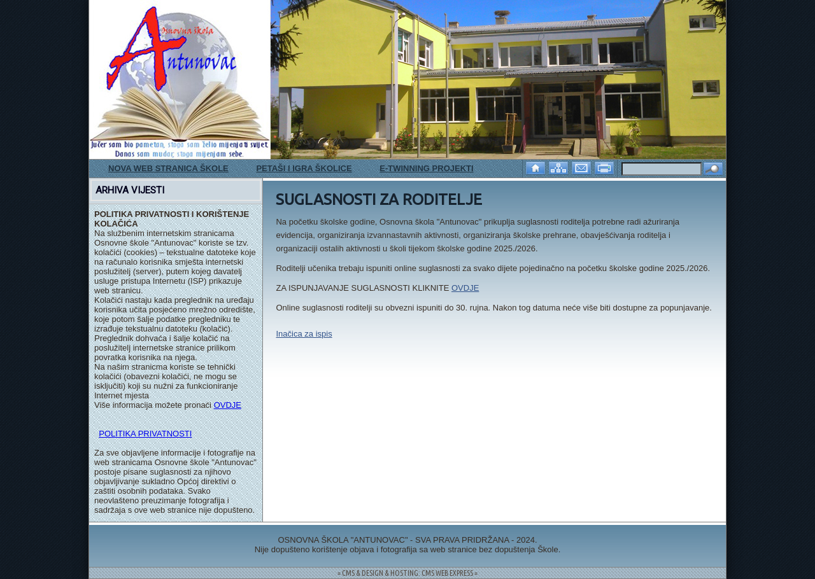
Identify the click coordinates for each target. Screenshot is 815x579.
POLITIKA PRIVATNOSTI (145, 433)
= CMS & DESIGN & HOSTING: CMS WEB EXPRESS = (407, 573)
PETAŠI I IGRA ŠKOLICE (303, 168)
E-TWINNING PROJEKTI (426, 168)
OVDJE (227, 405)
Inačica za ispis (304, 333)
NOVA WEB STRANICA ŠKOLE (168, 168)
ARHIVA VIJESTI (130, 190)
